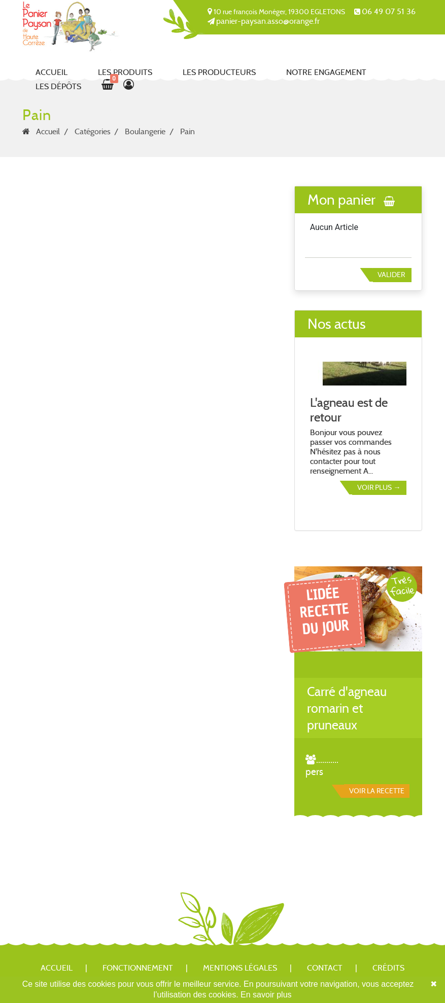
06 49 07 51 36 (389, 11)
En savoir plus (266, 994)
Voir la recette (376, 790)
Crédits (388, 968)
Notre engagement (326, 72)
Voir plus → (378, 487)
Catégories (93, 131)
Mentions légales (240, 968)
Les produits (125, 72)
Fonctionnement (137, 968)
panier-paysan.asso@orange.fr (268, 21)
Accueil (51, 72)
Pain (187, 131)
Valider (391, 274)
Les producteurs (219, 72)
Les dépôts (58, 86)
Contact (325, 968)
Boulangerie (145, 131)
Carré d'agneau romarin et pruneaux (347, 708)
